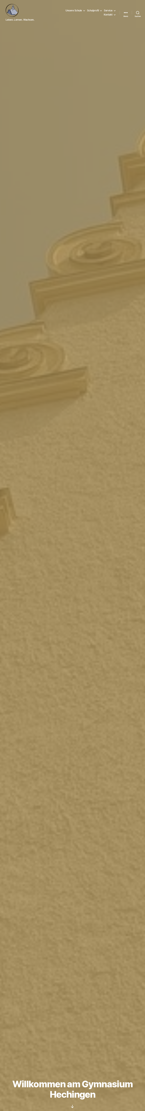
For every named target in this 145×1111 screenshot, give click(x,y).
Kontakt (108, 14)
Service (108, 10)
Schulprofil (93, 10)
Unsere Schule (74, 10)
